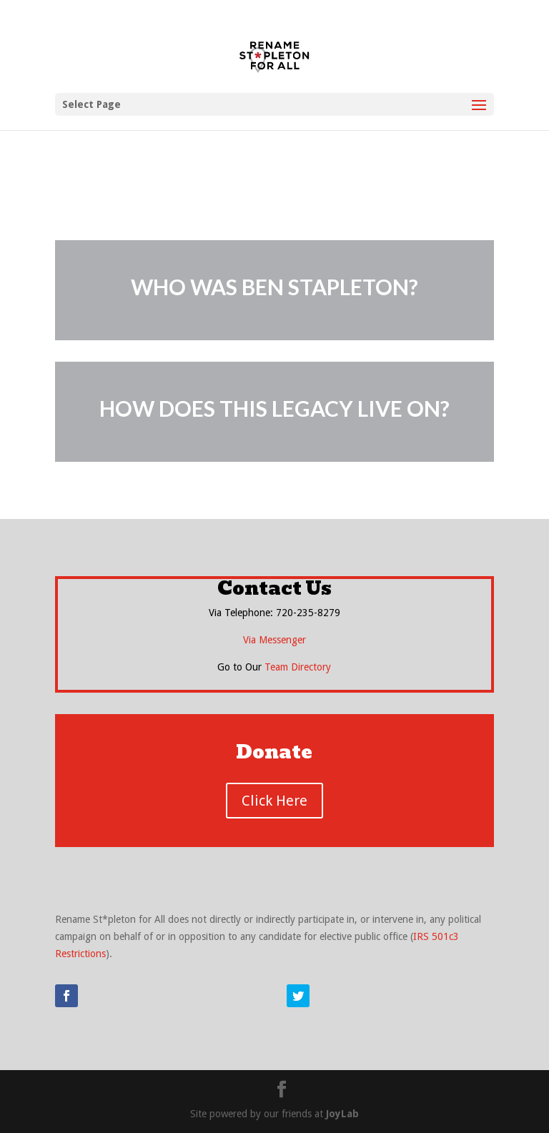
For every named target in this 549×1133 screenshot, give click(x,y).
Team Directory (297, 667)
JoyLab (342, 1113)
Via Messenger (274, 639)
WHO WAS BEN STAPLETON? (274, 287)
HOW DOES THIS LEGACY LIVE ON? (274, 408)
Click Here (274, 800)
